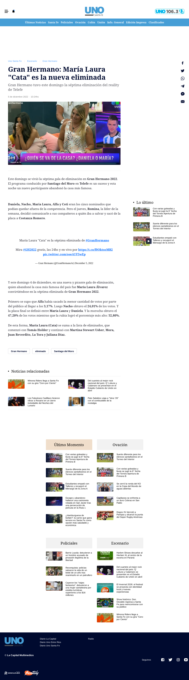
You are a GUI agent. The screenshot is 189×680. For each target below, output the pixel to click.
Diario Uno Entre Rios (50, 642)
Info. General (115, 22)
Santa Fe (53, 22)
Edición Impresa (136, 22)
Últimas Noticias (35, 22)
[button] (6, 11)
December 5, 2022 (84, 263)
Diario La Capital (48, 639)
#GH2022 (29, 250)
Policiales (67, 22)
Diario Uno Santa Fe (50, 645)
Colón (91, 22)
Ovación (80, 22)
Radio (91, 639)
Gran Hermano (49, 61)
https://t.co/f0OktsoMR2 (95, 250)
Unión (101, 22)
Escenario (32, 61)
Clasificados (156, 22)
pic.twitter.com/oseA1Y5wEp (64, 254)
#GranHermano (97, 240)
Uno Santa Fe (15, 61)
